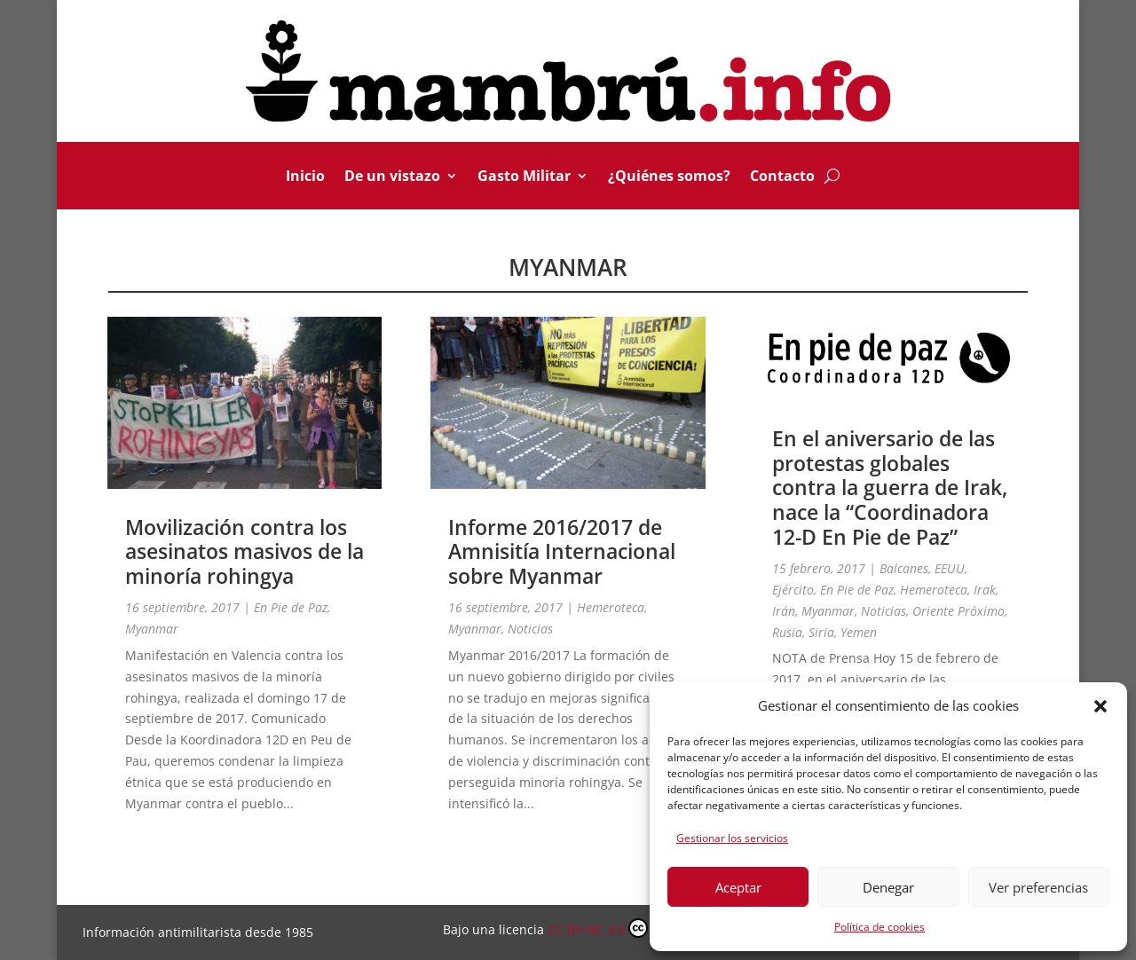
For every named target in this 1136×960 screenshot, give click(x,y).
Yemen (858, 632)
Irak (985, 589)
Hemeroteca (610, 607)
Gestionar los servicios (732, 838)
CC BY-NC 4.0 (620, 928)
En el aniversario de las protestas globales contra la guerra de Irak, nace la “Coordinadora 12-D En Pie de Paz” (889, 487)
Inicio (305, 177)
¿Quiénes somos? (669, 177)
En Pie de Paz (290, 607)
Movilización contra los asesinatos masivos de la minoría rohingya (244, 551)
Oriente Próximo (958, 610)
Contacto (782, 177)
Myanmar (151, 628)
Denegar (888, 887)
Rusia (787, 632)
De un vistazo (392, 177)
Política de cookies (879, 926)
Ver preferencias (1038, 887)
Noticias (530, 628)
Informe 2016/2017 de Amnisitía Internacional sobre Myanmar (561, 551)
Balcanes (904, 568)
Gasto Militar (524, 177)
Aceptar (738, 887)
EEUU (950, 568)
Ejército (793, 589)
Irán (783, 610)
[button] (1100, 706)
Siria (821, 632)
